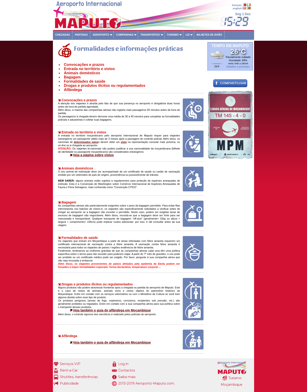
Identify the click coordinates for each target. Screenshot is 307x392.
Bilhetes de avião (209, 34)
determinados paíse (86, 142)
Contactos (126, 370)
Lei (188, 34)
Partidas (81, 34)
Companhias (124, 34)
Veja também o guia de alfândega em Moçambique (112, 310)
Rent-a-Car (69, 370)
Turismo (173, 34)
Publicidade (69, 383)
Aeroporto (101, 34)
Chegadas (62, 34)
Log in (123, 364)
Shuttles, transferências (79, 377)
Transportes (150, 34)
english (237, 8)
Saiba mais (126, 377)
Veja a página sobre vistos (93, 155)
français (237, 5)
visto (124, 142)
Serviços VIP (70, 364)
